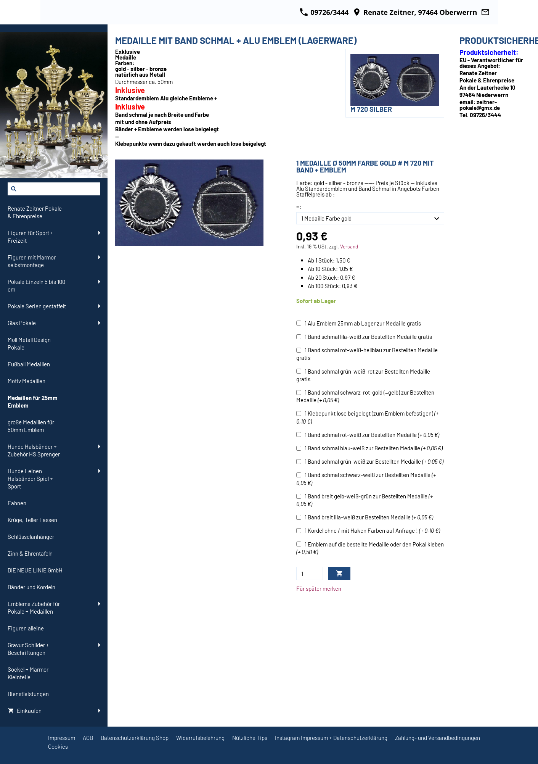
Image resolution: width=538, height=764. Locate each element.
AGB (88, 737)
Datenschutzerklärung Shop (135, 737)
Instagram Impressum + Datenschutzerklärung (331, 737)
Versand (349, 246)
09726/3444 (324, 12)
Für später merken (318, 588)
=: (298, 206)
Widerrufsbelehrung (200, 737)
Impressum (61, 737)
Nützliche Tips (249, 737)
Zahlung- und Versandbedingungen (437, 737)
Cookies (58, 746)
